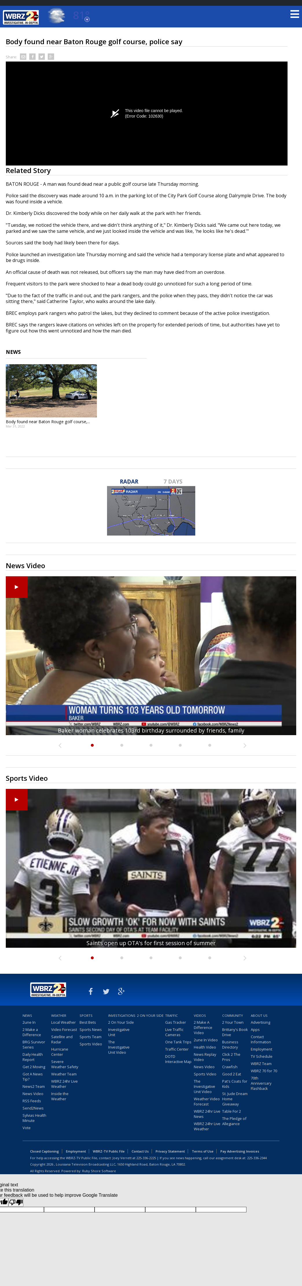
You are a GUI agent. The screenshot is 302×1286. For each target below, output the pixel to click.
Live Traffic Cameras (174, 1032)
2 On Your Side (121, 1022)
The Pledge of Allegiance (234, 1121)
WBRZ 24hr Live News (207, 1114)
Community (232, 1015)
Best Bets (88, 1022)
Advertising (260, 1022)
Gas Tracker (175, 1022)
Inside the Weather (60, 1096)
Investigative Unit (119, 1032)
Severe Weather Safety (64, 1064)
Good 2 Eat (231, 1074)
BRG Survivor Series (34, 1044)
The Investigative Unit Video (119, 1047)
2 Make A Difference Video (203, 1027)
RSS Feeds (32, 1100)
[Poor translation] (15, 1202)
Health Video (205, 1047)
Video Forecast (64, 1029)
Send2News (33, 1108)
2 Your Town (233, 1022)
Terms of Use (202, 1151)
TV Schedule (261, 1056)
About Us (259, 1015)
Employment (261, 1049)
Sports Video (91, 1044)
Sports (86, 1015)
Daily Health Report (33, 1057)
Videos (200, 1015)
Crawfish (229, 1066)
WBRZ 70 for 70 (264, 1070)
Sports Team (91, 1036)
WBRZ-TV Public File (109, 1151)
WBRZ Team (261, 1063)
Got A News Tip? (33, 1076)
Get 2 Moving (34, 1066)
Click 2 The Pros (231, 1057)
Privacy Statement (170, 1151)
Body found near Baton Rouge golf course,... (48, 421)
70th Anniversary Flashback (261, 1083)
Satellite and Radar (62, 1039)
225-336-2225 (146, 1158)
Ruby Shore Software (99, 1171)
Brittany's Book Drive (235, 1032)
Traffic (171, 1015)
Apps (255, 1029)
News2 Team (34, 1086)
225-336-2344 (257, 1158)
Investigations (121, 1015)
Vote (27, 1127)
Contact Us (140, 1151)
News (27, 1015)
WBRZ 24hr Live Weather (64, 1084)
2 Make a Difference (32, 1032)
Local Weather (63, 1022)
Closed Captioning (44, 1151)
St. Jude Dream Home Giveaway (235, 1099)
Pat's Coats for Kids (234, 1084)
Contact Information (261, 1039)
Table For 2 (231, 1111)
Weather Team (64, 1074)
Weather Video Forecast (207, 1101)
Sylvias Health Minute (34, 1118)
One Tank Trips (178, 1042)
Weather (58, 1015)
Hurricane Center (59, 1052)
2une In (29, 1022)
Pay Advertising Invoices (239, 1151)
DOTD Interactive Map (178, 1059)
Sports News (91, 1029)
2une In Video (206, 1039)
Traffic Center (177, 1049)
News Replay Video (205, 1057)
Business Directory (230, 1044)
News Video (33, 1093)
